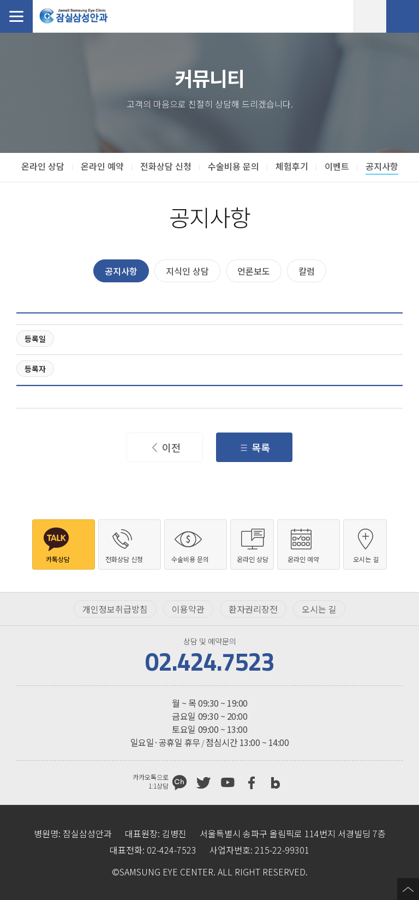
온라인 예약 (370, 16)
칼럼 (306, 270)
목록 (261, 447)
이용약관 (188, 608)
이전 (171, 447)
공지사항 (121, 270)
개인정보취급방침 (115, 608)
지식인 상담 (187, 270)
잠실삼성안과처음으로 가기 (73, 16)
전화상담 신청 (402, 16)
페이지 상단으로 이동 (408, 889)
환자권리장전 (253, 608)
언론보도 (253, 270)
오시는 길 (319, 608)
